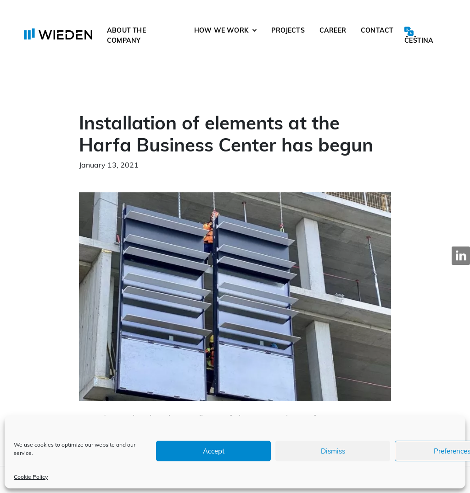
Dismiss (333, 451)
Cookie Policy (31, 476)
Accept (213, 451)
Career (332, 30)
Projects (288, 30)
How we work (221, 30)
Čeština (418, 40)
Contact (377, 30)
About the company (126, 35)
